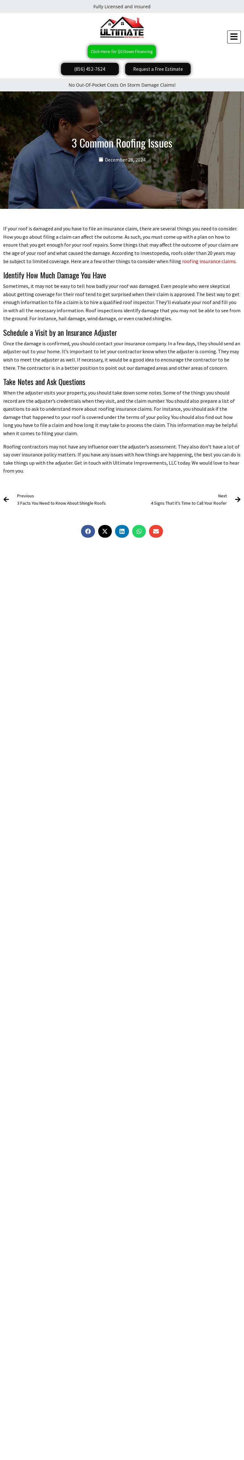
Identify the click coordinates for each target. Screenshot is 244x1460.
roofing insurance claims (209, 261)
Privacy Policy (28, 1444)
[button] (88, 532)
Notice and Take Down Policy (155, 1444)
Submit (15, 1228)
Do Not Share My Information (68, 1444)
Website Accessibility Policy (204, 1444)
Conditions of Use (112, 1444)
